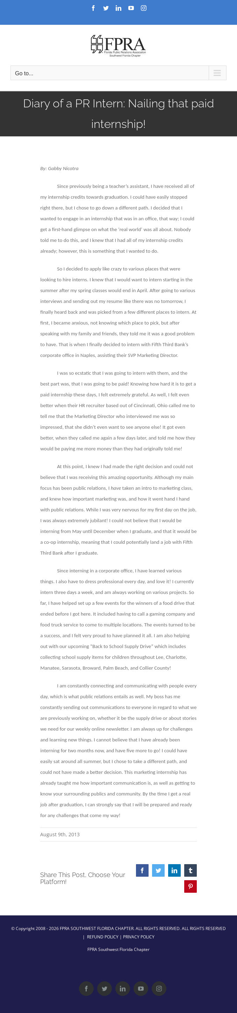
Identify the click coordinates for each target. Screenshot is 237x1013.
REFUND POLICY (102, 937)
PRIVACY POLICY (139, 937)
